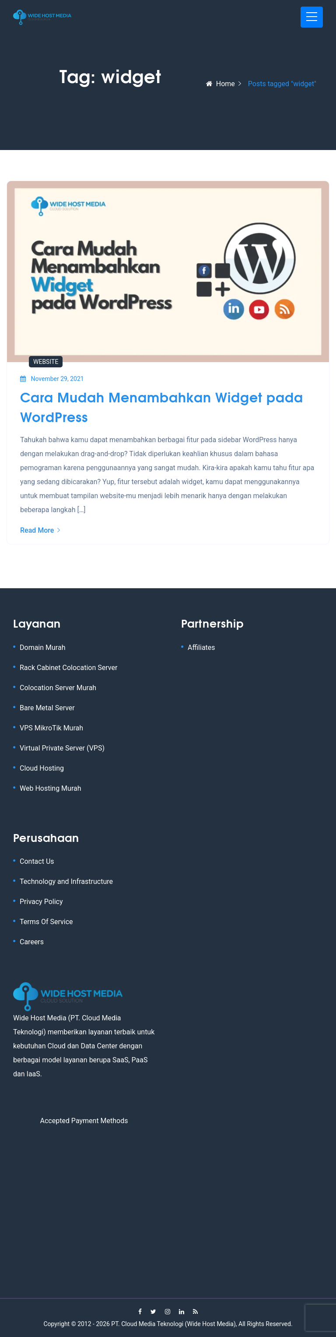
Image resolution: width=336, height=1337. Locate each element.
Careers (32, 942)
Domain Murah (42, 647)
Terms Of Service (46, 922)
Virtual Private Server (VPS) (62, 748)
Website (45, 361)
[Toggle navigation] (312, 17)
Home (220, 84)
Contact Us (37, 861)
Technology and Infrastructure (66, 881)
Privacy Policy (41, 901)
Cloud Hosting (42, 768)
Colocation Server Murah (58, 688)
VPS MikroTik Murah (51, 728)
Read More (40, 530)
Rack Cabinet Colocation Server (68, 667)
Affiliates (201, 647)
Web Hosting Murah (50, 788)
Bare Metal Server (47, 708)
